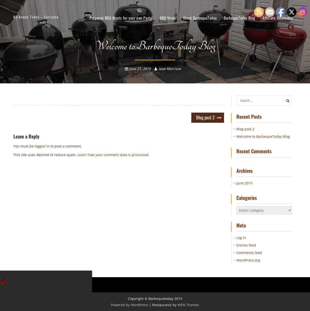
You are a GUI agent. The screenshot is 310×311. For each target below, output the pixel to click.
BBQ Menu (168, 18)
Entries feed (246, 245)
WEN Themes (188, 305)
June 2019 (244, 183)
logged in (42, 146)
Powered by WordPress (129, 305)
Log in (241, 237)
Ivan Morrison (170, 68)
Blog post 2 (205, 117)
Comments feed (249, 252)
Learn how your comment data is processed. (113, 154)
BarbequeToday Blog (239, 18)
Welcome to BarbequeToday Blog (263, 136)
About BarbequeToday (200, 18)
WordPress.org (248, 260)
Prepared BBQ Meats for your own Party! (121, 18)
